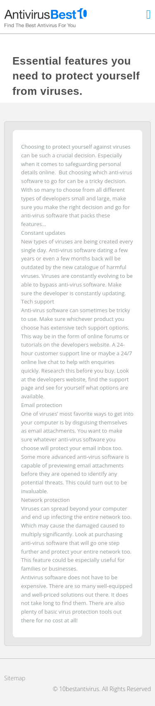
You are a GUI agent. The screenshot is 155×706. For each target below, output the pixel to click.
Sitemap (14, 678)
